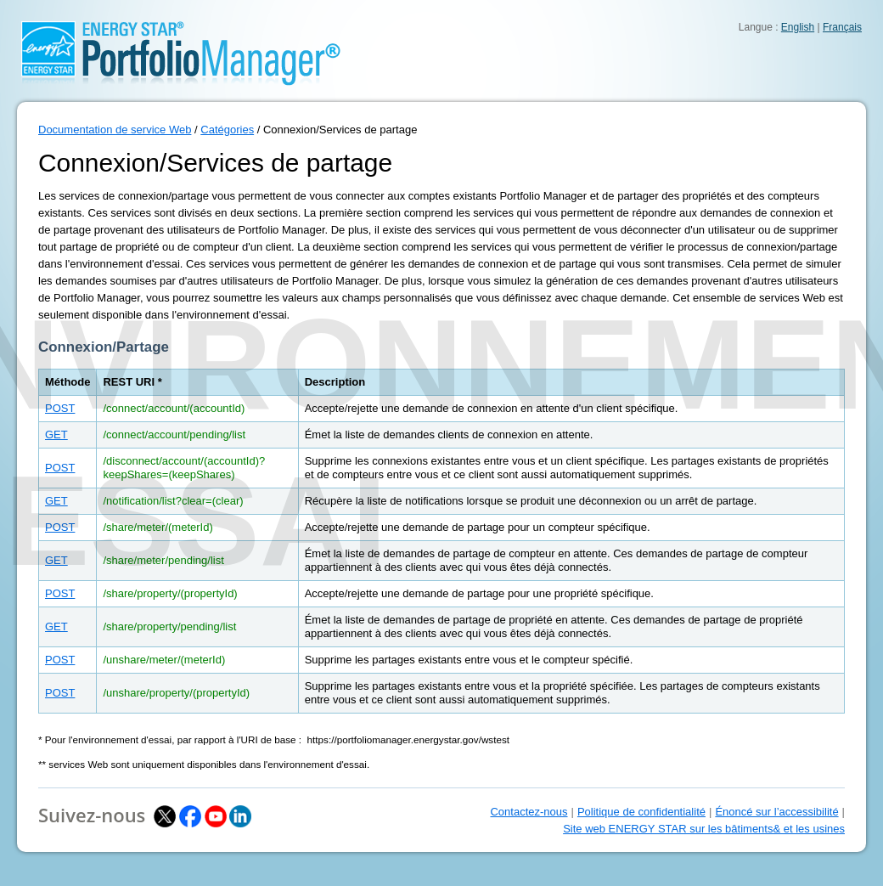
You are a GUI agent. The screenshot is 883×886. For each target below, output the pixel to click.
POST (60, 408)
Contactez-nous (528, 811)
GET (56, 434)
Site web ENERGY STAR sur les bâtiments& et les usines (704, 828)
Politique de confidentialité (641, 811)
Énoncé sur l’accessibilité (776, 811)
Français (842, 27)
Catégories (227, 129)
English (797, 27)
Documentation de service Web (114, 129)
